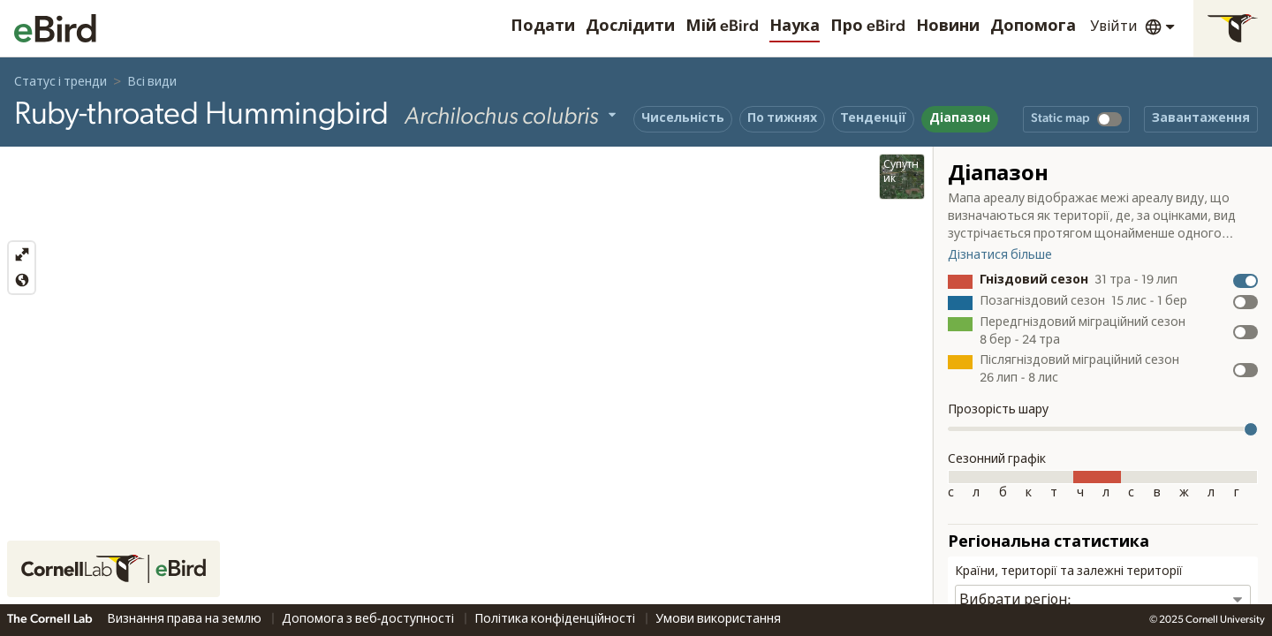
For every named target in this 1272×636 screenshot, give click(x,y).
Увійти (1114, 26)
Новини (948, 26)
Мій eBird (722, 26)
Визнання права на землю (185, 619)
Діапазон (959, 118)
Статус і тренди (60, 82)
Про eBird (867, 26)
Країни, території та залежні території (1069, 571)
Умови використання (718, 619)
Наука (794, 26)
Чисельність (682, 118)
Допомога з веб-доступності (369, 619)
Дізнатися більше (1000, 255)
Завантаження (1201, 118)
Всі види (152, 82)
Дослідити (630, 26)
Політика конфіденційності (556, 619)
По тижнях (782, 118)
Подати (543, 26)
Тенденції (873, 118)
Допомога (1033, 26)
